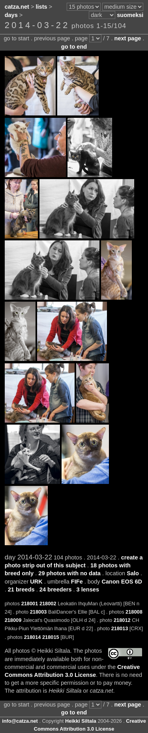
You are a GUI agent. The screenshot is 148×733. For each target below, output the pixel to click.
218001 (29, 603)
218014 (32, 637)
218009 (13, 620)
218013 (119, 628)
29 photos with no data (69, 573)
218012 (122, 620)
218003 (38, 612)
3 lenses (88, 589)
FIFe (77, 581)
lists (41, 7)
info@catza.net (20, 721)
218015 (50, 637)
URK (36, 581)
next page (127, 38)
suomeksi (130, 15)
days (11, 15)
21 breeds (21, 589)
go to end (74, 46)
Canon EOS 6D (121, 581)
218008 (134, 612)
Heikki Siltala (80, 721)
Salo (133, 573)
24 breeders (55, 589)
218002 (47, 603)
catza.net (17, 7)
